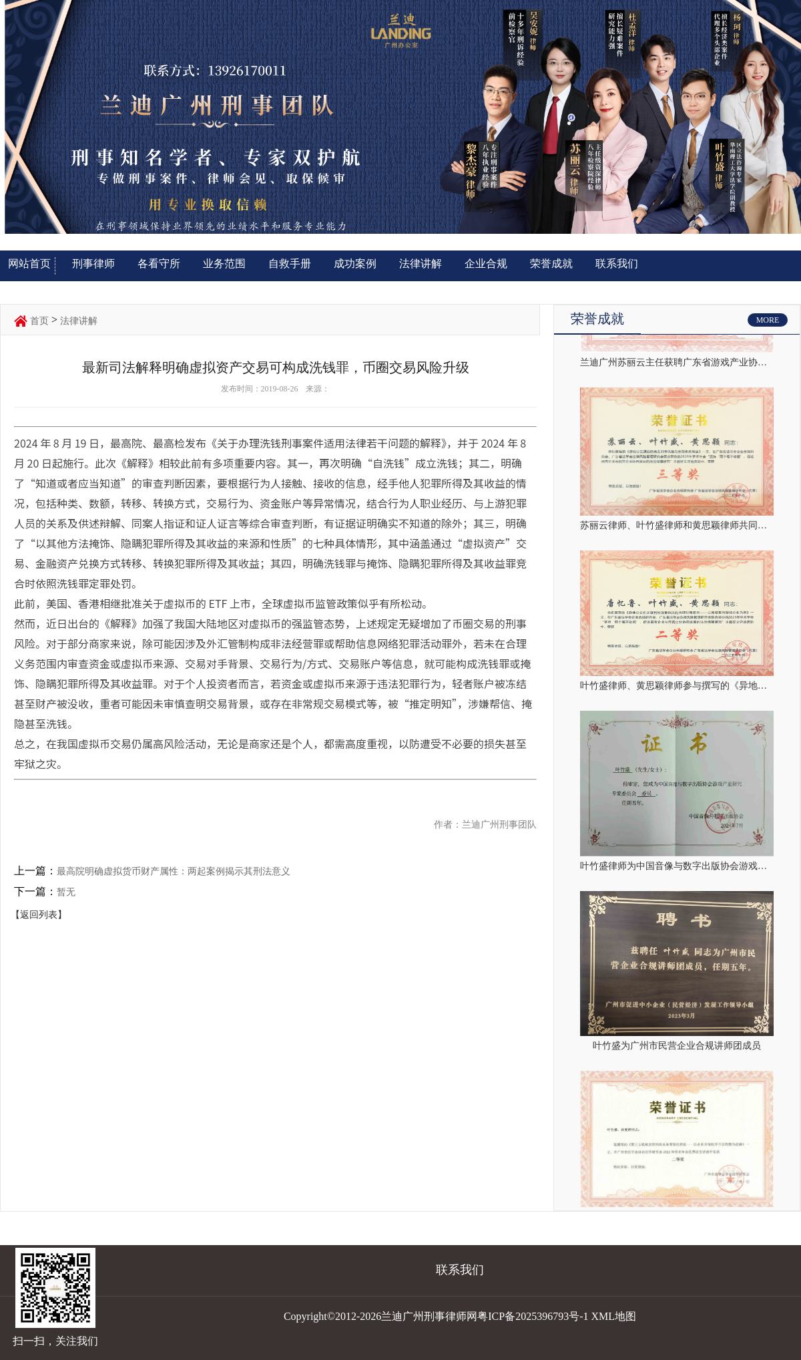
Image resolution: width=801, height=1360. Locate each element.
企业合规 (486, 263)
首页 (39, 321)
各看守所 (159, 263)
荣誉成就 (551, 263)
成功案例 (355, 263)
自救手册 (289, 263)
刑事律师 (93, 263)
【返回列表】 (39, 915)
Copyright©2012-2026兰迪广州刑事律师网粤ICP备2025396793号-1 (436, 1316)
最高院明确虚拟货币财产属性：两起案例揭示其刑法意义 (173, 871)
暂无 (66, 892)
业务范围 (224, 263)
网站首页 (29, 263)
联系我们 (616, 263)
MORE (768, 320)
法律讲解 (420, 263)
